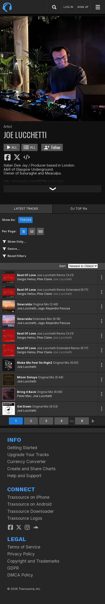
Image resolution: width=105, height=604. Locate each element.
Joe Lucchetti (62, 279)
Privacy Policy (21, 553)
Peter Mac (24, 396)
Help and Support (24, 475)
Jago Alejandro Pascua (54, 308)
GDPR (13, 567)
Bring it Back (26, 392)
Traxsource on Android (29, 504)
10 (23, 231)
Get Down (24, 406)
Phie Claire (44, 279)
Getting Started (22, 447)
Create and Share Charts (31, 468)
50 (32, 231)
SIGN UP (82, 7)
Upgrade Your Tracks (28, 454)
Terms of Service (23, 546)
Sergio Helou (26, 279)
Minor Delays (27, 377)
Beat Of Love (26, 275)
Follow (52, 147)
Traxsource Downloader (30, 511)
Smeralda (24, 304)
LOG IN (68, 7)
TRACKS (25, 220)
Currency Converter (26, 461)
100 (40, 231)
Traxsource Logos (24, 518)
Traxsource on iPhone (28, 497)
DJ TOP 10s (79, 208)
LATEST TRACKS (26, 208)
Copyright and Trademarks (33, 561)
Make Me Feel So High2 (34, 362)
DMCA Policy (20, 574)
